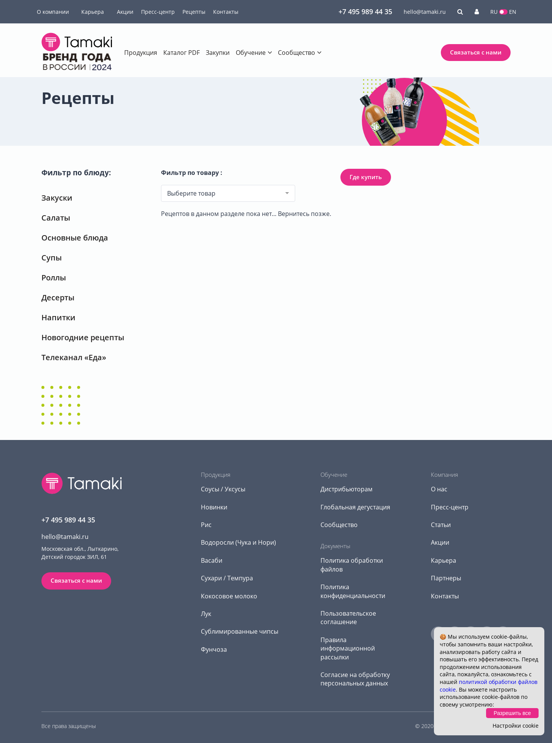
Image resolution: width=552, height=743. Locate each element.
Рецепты (193, 11)
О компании (53, 11)
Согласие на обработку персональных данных (355, 679)
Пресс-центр (158, 11)
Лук (206, 614)
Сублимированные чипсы (239, 631)
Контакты (225, 11)
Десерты (57, 297)
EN (512, 11)
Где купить (366, 177)
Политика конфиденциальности (352, 591)
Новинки (214, 507)
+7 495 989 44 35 (365, 11)
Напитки (58, 317)
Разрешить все (512, 713)
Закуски (56, 198)
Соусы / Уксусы (223, 489)
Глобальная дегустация (355, 507)
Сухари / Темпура (227, 578)
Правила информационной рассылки (347, 648)
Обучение (251, 52)
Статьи (441, 525)
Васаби (211, 560)
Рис (206, 525)
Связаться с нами (475, 52)
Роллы (53, 277)
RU (494, 11)
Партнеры (446, 578)
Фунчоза (214, 649)
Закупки (218, 52)
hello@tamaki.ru (425, 11)
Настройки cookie (516, 725)
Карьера (92, 11)
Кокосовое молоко (229, 596)
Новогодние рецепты (82, 337)
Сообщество (296, 52)
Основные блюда (74, 237)
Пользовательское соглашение (348, 617)
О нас (439, 489)
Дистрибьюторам (346, 489)
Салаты (55, 218)
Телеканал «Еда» (73, 357)
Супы (51, 257)
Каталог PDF (181, 52)
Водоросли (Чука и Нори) (238, 542)
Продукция (140, 52)
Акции (125, 11)
